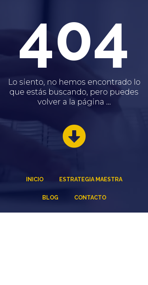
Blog (50, 197)
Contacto (90, 197)
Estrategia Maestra (90, 179)
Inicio (34, 179)
